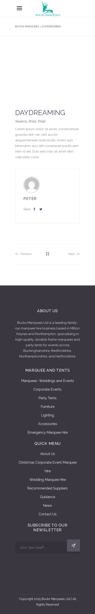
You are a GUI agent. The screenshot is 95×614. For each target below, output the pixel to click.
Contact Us (48, 514)
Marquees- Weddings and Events (47, 381)
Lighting (47, 415)
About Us (47, 454)
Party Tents (47, 398)
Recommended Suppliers (47, 488)
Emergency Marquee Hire (47, 432)
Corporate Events (47, 389)
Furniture (47, 407)
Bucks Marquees (27, 26)
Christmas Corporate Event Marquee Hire (48, 466)
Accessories (47, 424)
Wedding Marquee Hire (47, 480)
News (47, 505)
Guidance (47, 497)
